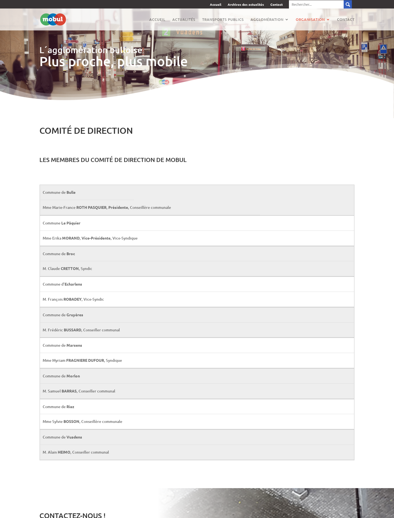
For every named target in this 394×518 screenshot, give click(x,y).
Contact (276, 5)
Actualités (183, 20)
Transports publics (223, 20)
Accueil (215, 5)
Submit (348, 4)
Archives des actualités (246, 5)
